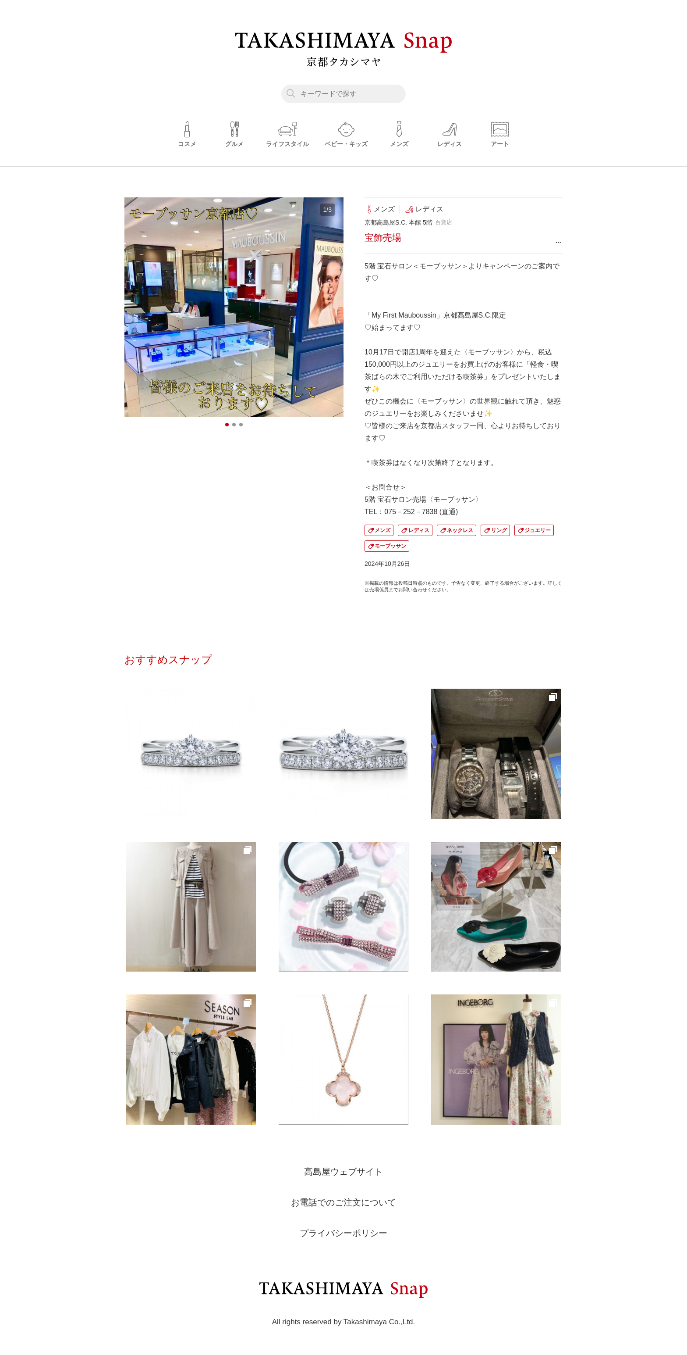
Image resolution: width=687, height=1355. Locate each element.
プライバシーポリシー (343, 1233)
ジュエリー (537, 530)
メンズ (382, 530)
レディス (418, 530)
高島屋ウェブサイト (343, 1171)
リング (499, 530)
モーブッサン (390, 546)
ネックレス (460, 530)
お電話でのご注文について (343, 1202)
